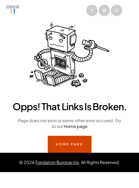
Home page (76, 126)
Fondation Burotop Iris (57, 162)
